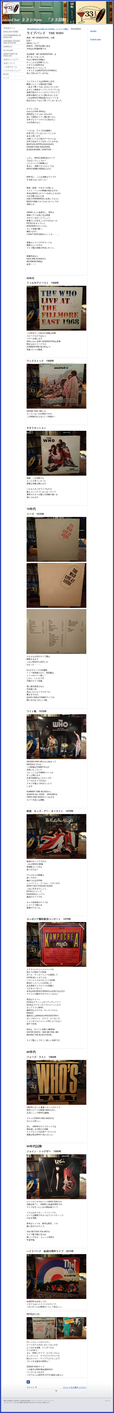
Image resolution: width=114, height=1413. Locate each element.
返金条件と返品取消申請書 (22, 1400)
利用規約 (10, 1400)
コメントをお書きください (74, 1387)
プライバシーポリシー (37, 1400)
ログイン (107, 1400)
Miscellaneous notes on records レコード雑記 (48, 29)
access (93, 31)
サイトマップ (49, 1400)
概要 (5, 1400)
